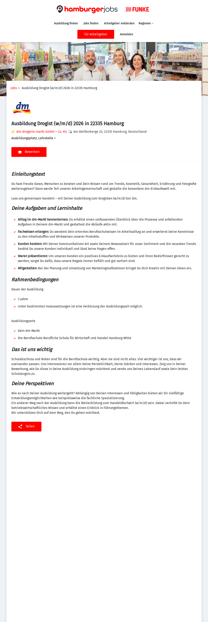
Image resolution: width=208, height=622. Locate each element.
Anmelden (126, 34)
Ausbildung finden (66, 23)
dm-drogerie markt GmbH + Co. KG (41, 132)
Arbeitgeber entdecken (119, 23)
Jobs (14, 88)
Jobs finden (90, 23)
